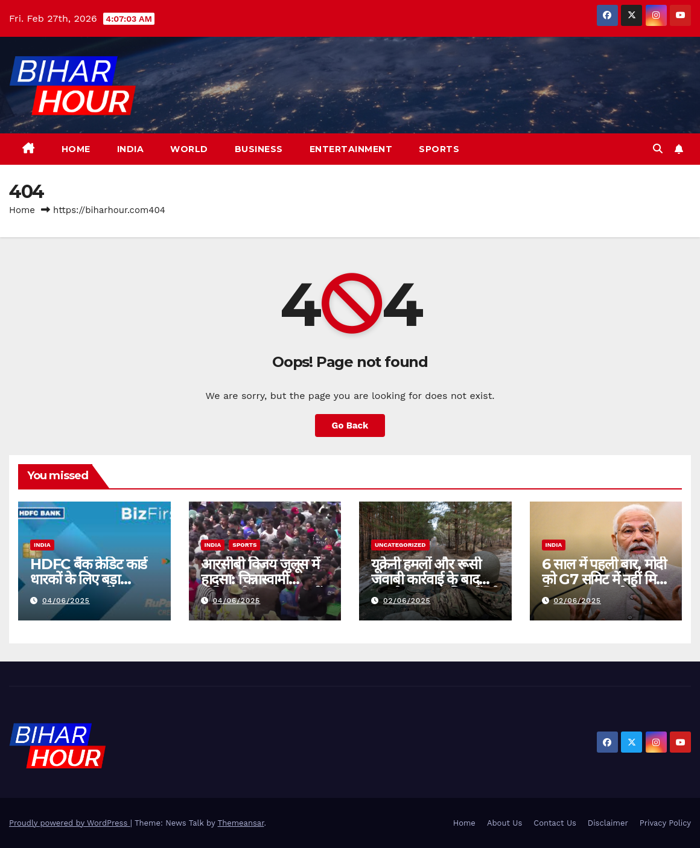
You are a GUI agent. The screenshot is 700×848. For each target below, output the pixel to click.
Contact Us (554, 822)
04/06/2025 (66, 600)
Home (76, 149)
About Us (504, 822)
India (130, 149)
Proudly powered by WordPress (69, 822)
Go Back (350, 425)
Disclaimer (608, 822)
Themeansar (241, 822)
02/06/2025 (407, 600)
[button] (658, 149)
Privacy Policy (665, 822)
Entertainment (351, 149)
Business (259, 149)
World (189, 149)
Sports (439, 149)
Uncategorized (400, 544)
